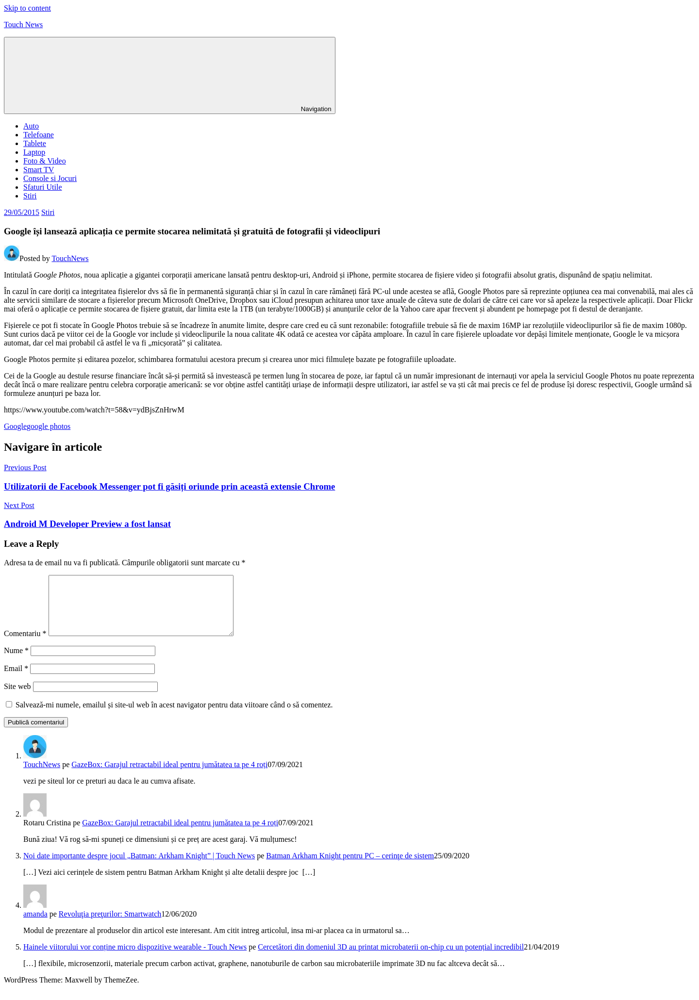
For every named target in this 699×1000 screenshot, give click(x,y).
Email (16, 680)
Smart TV (38, 169)
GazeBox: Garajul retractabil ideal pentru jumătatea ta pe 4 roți (169, 776)
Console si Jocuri (50, 178)
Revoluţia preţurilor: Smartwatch (110, 925)
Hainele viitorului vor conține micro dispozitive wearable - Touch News (135, 958)
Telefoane (38, 135)
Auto (31, 126)
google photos (48, 426)
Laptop (34, 152)
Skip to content (27, 8)
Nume (16, 662)
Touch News (23, 24)
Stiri (30, 196)
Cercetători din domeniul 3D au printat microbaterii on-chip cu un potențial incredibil (391, 958)
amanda (35, 925)
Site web (17, 698)
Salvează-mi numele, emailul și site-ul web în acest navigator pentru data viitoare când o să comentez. (174, 716)
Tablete (34, 143)
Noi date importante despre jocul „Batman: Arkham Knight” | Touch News (139, 867)
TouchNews (69, 258)
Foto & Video (44, 161)
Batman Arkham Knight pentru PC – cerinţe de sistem (350, 867)
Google (15, 426)
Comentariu (25, 645)
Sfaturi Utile (42, 187)
